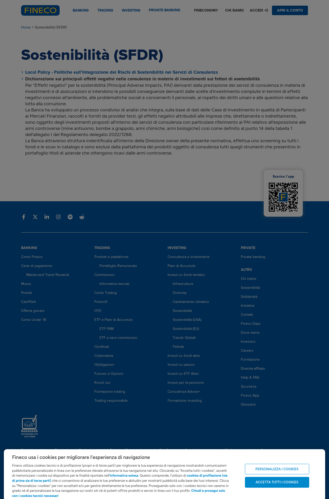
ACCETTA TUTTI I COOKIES (276, 486)
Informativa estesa (124, 480)
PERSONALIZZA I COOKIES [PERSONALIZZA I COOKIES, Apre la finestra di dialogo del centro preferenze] (276, 473)
